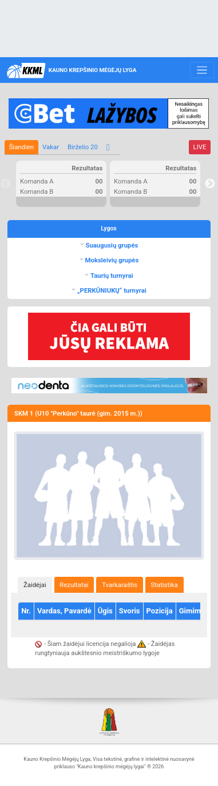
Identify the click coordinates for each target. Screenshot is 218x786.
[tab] (34, 585)
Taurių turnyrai (111, 276)
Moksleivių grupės (111, 260)
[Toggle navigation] (202, 70)
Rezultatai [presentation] (74, 585)
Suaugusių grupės (111, 245)
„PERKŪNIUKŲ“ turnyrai (111, 290)
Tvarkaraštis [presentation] (119, 585)
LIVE (200, 147)
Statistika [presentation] (164, 585)
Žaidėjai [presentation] (34, 585)
